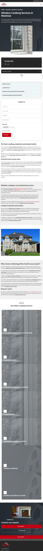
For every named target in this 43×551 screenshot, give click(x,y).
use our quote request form (33, 292)
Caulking (8, 9)
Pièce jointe (4, 124)
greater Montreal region (21, 188)
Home (3, 9)
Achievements (5, 548)
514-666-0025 (36, 1)
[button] (41, 4)
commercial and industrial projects (31, 201)
